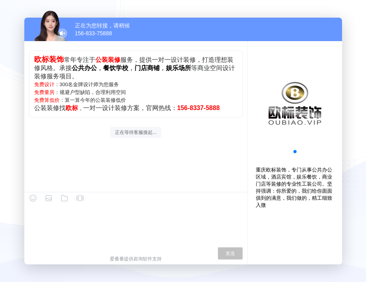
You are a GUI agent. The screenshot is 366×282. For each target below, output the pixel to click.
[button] (295, 151)
